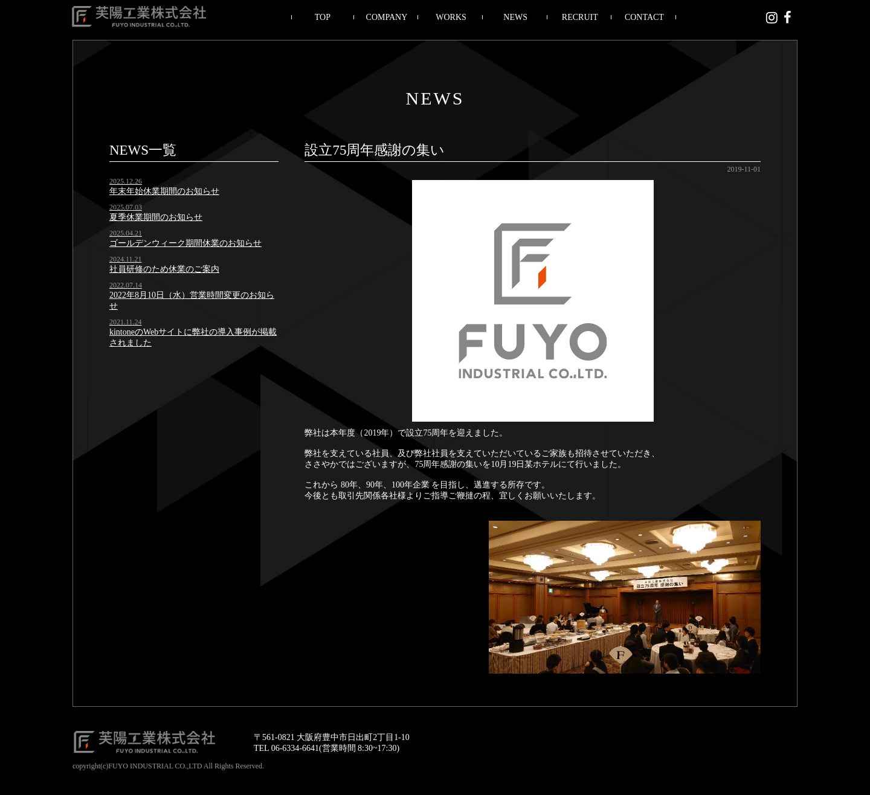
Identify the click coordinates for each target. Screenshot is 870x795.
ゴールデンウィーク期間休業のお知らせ (194, 238)
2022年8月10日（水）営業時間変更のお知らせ (194, 296)
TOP (322, 17)
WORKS (451, 17)
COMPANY (387, 17)
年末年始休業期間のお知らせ (194, 186)
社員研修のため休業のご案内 (194, 264)
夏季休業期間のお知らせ (194, 212)
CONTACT (644, 17)
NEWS (515, 17)
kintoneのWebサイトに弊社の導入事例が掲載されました (194, 332)
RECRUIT (580, 17)
